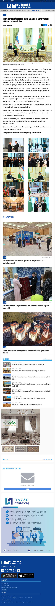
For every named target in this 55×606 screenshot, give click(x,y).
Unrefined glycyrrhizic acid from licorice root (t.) (22, 10)
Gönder (27, 489)
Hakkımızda (4, 583)
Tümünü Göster (47, 359)
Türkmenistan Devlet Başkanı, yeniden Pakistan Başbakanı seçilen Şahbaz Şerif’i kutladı (31, 392)
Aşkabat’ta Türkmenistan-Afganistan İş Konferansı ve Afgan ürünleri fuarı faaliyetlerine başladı (23, 262)
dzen (18, 571)
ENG (41, 1)
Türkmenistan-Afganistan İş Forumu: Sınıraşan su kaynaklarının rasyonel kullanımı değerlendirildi (31, 385)
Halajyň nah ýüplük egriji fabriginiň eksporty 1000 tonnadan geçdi (28, 364)
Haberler (6, 359)
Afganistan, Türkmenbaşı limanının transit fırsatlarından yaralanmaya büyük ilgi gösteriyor (31, 378)
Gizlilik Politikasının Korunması (9, 587)
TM (46, 1)
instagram (14, 571)
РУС (50, 1)
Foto (5, 15)
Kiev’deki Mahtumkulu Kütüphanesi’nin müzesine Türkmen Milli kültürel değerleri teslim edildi (26, 307)
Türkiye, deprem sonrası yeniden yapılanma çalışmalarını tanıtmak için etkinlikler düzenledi (26, 352)
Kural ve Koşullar (5, 585)
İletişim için (4, 589)
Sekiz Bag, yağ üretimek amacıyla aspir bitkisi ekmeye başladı (27, 404)
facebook (3, 571)
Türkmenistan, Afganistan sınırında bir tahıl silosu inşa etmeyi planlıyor (28, 371)
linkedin (11, 571)
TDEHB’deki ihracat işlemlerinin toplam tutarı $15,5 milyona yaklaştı (28, 398)
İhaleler (5, 459)
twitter (7, 571)
